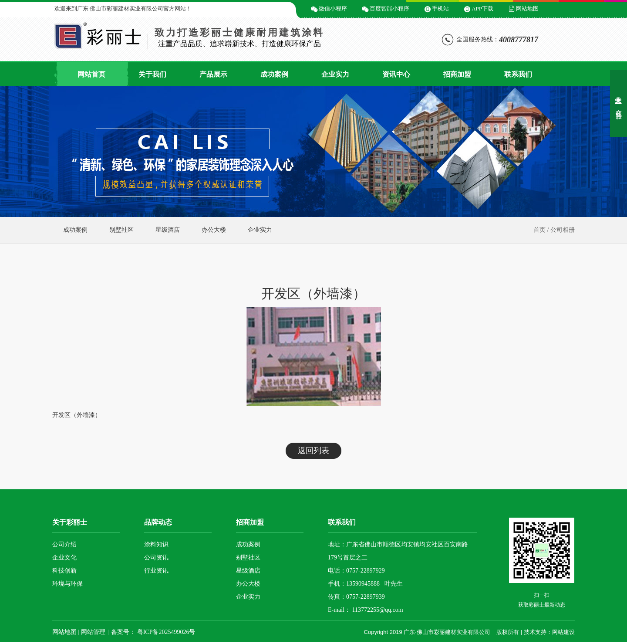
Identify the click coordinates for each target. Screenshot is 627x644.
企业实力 (335, 74)
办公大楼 (214, 230)
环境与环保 (67, 583)
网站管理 (93, 632)
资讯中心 (396, 74)
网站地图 (527, 8)
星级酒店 (167, 230)
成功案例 (274, 74)
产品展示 (213, 74)
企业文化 (64, 557)
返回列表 (313, 450)
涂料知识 (156, 544)
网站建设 (563, 632)
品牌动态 (158, 522)
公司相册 (562, 230)
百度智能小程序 (389, 8)
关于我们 (152, 74)
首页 (539, 230)
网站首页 (91, 74)
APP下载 (482, 8)
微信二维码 (282, 8)
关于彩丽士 (69, 522)
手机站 (440, 8)
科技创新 (64, 570)
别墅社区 (121, 230)
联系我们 (518, 74)
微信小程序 (333, 8)
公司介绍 (64, 544)
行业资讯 (156, 570)
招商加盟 (457, 74)
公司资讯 (156, 557)
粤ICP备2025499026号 (165, 632)
